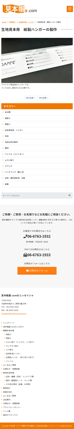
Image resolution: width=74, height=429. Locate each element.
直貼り (7, 118)
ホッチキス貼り (12, 346)
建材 (7, 148)
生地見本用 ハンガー (14, 130)
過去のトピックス (10, 415)
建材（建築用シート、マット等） (19, 380)
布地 (7, 136)
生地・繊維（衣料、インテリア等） (20, 376)
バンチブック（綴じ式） (15, 172)
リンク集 (6, 411)
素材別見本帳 (8, 373)
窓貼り (7, 124)
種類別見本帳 (8, 330)
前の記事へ (30, 97)
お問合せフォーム (37, 270)
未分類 (7, 112)
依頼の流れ (7, 392)
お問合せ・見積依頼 (11, 369)
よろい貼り (9, 160)
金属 (7, 184)
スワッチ (8, 166)
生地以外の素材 (11, 142)
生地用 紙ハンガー (13, 353)
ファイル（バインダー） (15, 154)
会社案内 (6, 399)
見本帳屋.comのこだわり (13, 327)
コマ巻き (9, 349)
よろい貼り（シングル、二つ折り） (20, 342)
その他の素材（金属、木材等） (19, 384)
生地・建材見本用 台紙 (15, 178)
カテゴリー (10, 106)
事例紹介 (6, 388)
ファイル (9, 361)
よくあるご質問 (9, 365)
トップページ (8, 323)
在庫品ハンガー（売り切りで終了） (20, 357)
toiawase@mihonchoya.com (13, 313)
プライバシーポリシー (12, 407)
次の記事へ (43, 97)
